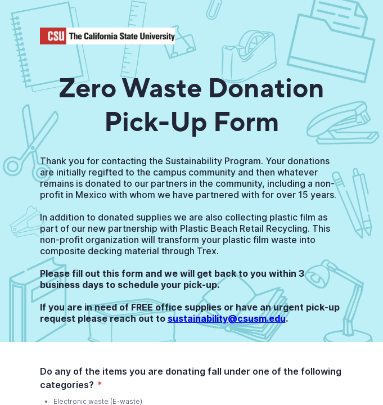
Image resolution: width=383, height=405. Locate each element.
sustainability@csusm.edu (227, 318)
